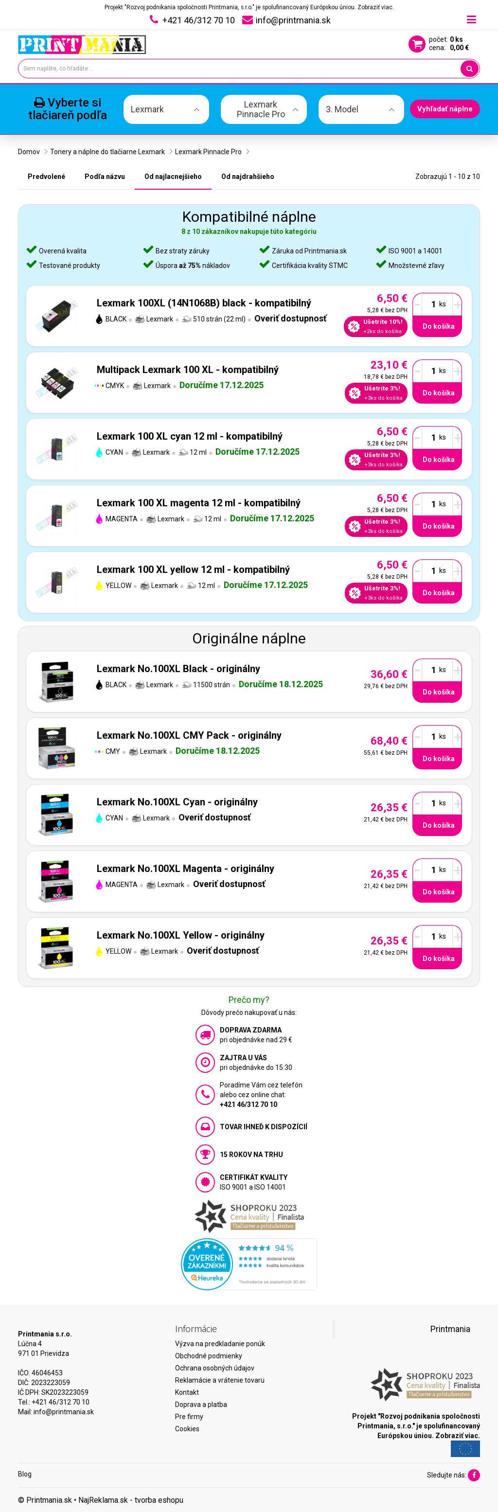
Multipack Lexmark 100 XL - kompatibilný (188, 369)
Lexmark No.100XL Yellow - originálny (181, 935)
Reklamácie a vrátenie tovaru (220, 1380)
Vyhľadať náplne (445, 109)
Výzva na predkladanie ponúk (220, 1344)
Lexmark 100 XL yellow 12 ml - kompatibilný (193, 569)
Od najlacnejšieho (173, 176)
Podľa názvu (105, 176)
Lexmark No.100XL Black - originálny (178, 669)
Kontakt (187, 1392)
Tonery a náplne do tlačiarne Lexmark (107, 152)
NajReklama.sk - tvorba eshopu (130, 1500)
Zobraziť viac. (375, 7)
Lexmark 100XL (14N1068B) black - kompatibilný (204, 303)
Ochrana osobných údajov (214, 1368)
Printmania (450, 1329)
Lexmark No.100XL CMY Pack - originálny (189, 735)
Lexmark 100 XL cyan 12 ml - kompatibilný (190, 436)
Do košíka (439, 326)
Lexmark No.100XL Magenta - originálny (185, 868)
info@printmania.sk (64, 1412)
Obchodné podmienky (208, 1356)
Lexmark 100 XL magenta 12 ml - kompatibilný (199, 503)
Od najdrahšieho (247, 176)
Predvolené (46, 176)
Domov (29, 152)
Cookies (187, 1429)
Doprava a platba (201, 1404)
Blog (25, 1474)
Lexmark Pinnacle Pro (208, 152)
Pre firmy (189, 1417)
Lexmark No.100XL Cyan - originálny (177, 802)
